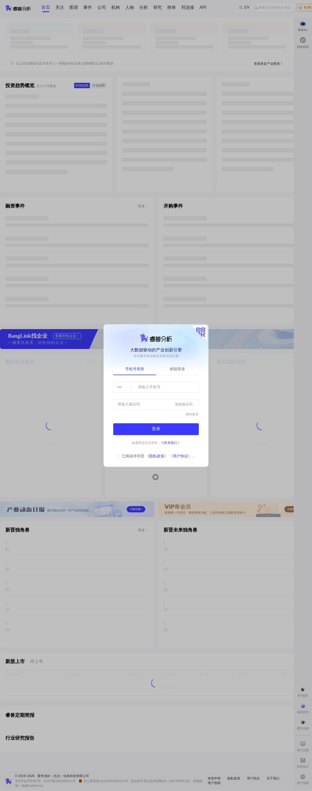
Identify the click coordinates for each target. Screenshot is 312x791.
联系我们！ (172, 443)
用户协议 (180, 456)
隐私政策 (156, 456)
